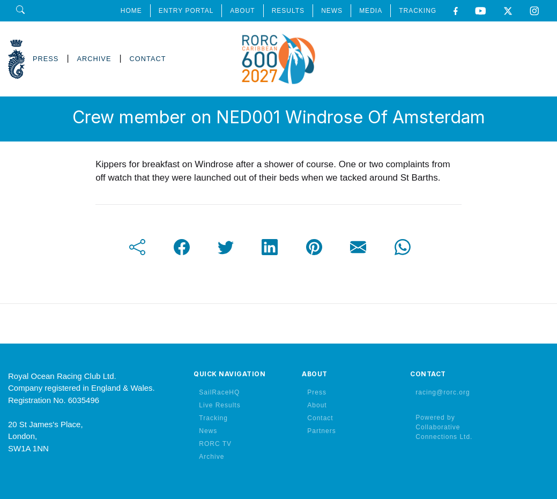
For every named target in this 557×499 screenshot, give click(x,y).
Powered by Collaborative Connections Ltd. (443, 427)
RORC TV (215, 444)
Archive (211, 456)
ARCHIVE (94, 59)
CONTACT (148, 59)
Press (316, 392)
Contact (320, 418)
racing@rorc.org (442, 392)
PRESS (45, 59)
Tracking (213, 418)
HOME (131, 10)
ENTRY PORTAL (186, 10)
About (316, 405)
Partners (321, 431)
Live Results (219, 405)
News (208, 431)
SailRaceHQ (219, 392)
